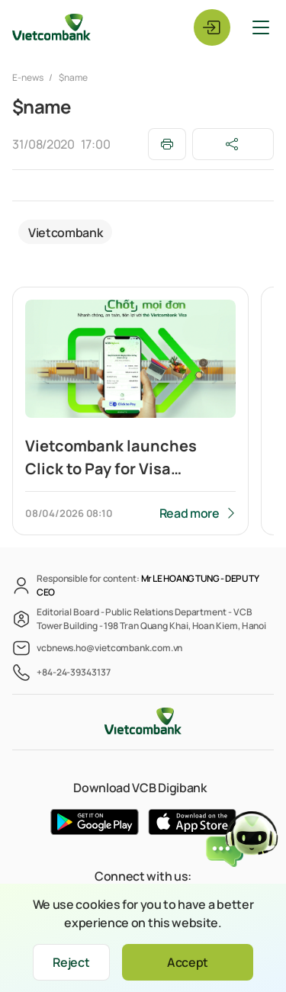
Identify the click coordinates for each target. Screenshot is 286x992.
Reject (71, 962)
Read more (189, 513)
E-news (28, 77)
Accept (187, 962)
